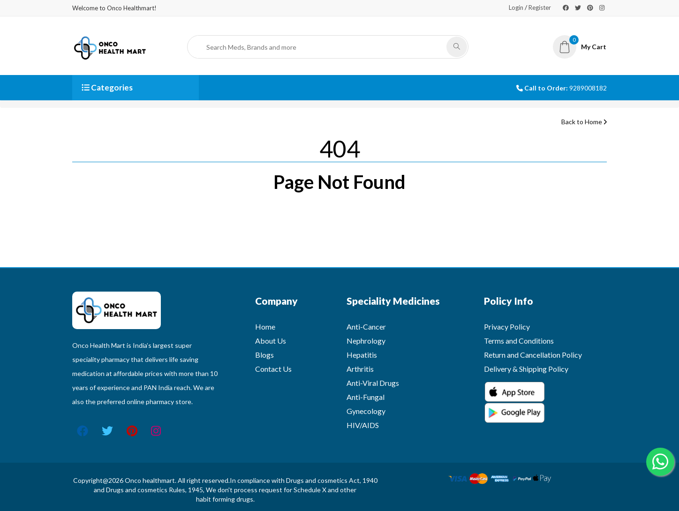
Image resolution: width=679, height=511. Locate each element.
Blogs (264, 354)
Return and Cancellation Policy (533, 354)
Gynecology (366, 410)
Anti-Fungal (366, 396)
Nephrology (366, 340)
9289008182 (588, 88)
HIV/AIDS (363, 425)
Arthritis (360, 368)
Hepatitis (362, 354)
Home (265, 326)
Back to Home (584, 122)
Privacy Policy (507, 326)
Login (516, 7)
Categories (107, 87)
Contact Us (273, 368)
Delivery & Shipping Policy (526, 368)
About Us (270, 340)
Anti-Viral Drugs (373, 382)
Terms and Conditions (519, 340)
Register (539, 7)
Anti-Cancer (366, 326)
